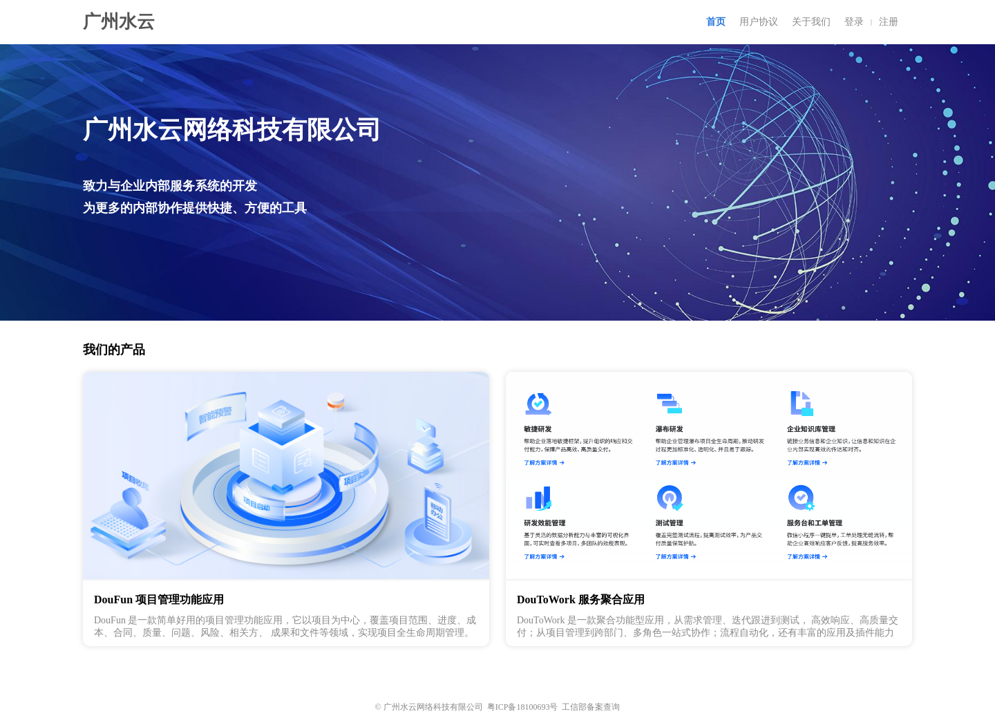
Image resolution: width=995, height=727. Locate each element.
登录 (854, 22)
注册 (888, 22)
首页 (716, 22)
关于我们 (811, 22)
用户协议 (758, 22)
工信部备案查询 (591, 707)
